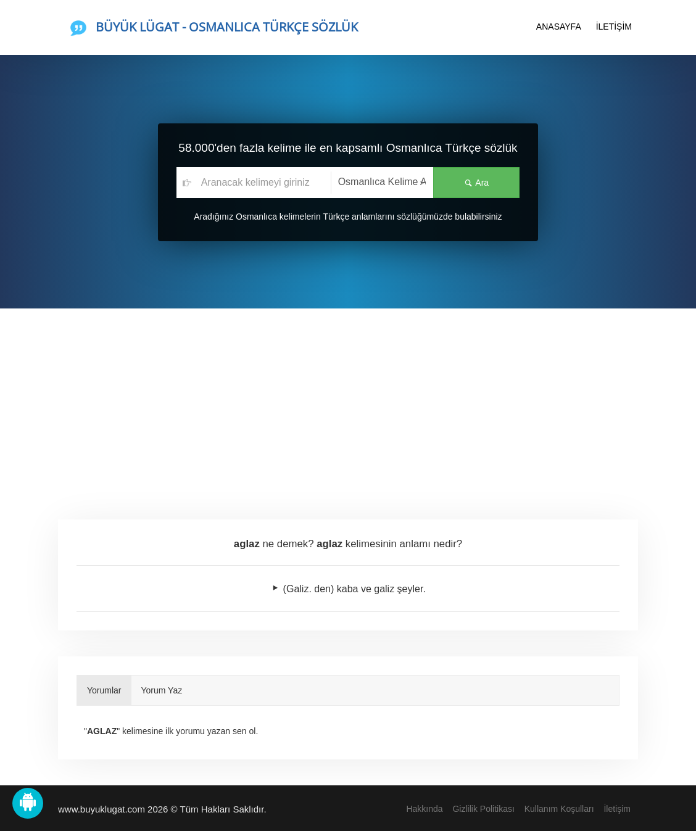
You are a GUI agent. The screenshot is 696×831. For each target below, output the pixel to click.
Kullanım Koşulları (559, 809)
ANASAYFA (558, 26)
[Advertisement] (348, 401)
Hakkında (424, 809)
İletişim (617, 809)
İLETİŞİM (614, 26)
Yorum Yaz (162, 690)
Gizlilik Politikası (483, 809)
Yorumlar (104, 690)
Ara (476, 183)
